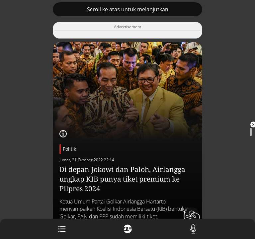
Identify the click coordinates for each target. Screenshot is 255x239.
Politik (69, 149)
